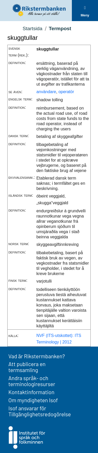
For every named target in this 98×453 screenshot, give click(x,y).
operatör (66, 92)
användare (46, 92)
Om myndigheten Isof (33, 400)
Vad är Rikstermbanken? (36, 356)
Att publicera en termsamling (26, 367)
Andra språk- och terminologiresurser (31, 381)
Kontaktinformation (31, 392)
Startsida (32, 28)
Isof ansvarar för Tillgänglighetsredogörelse (39, 411)
